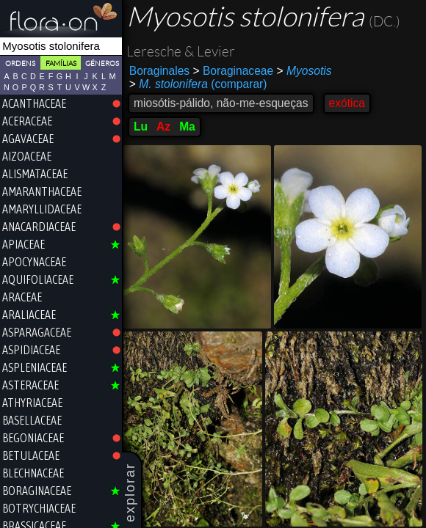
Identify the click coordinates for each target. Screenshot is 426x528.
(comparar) (198, 84)
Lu (141, 126)
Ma (187, 126)
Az (163, 126)
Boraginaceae (233, 71)
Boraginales (159, 71)
